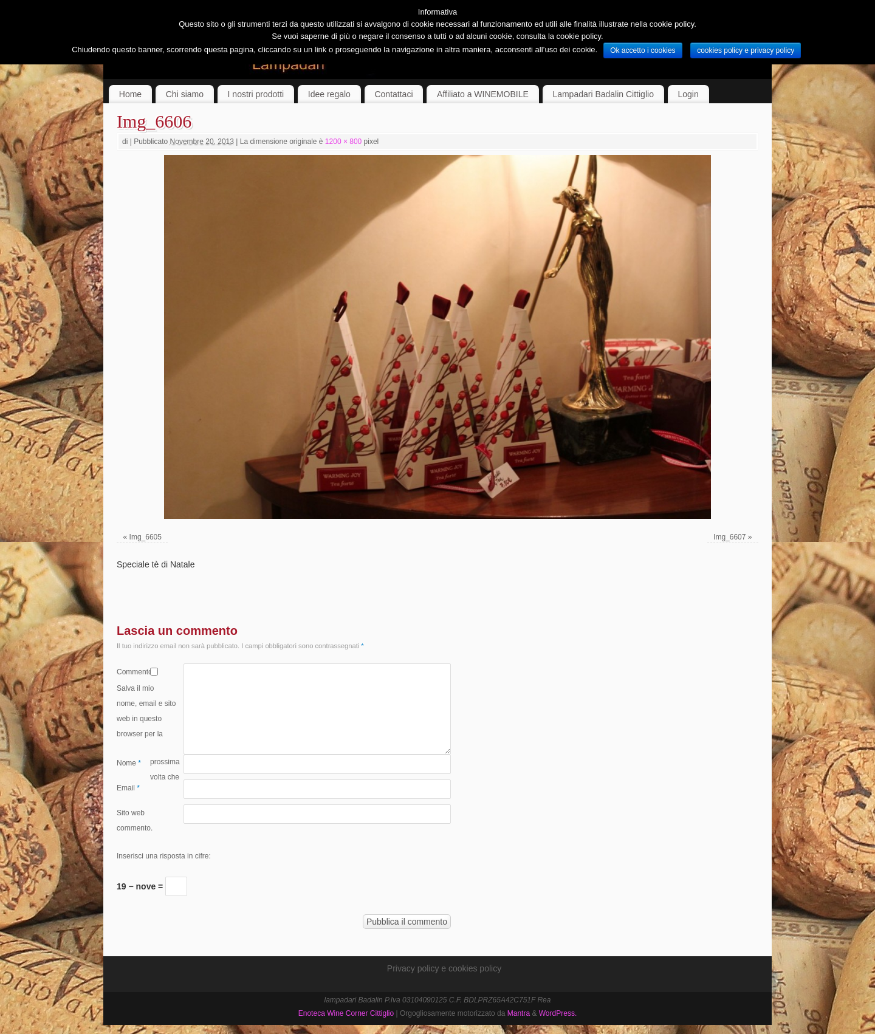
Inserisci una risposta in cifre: (164, 856)
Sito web (131, 813)
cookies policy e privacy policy (745, 50)
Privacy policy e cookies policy (444, 968)
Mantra (518, 1013)
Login (688, 94)
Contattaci (393, 94)
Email (128, 788)
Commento (133, 672)
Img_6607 (729, 537)
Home (130, 94)
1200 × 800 (343, 141)
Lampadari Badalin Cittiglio (603, 94)
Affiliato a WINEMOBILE (483, 94)
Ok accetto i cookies (642, 50)
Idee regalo (329, 94)
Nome (129, 763)
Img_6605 (145, 537)
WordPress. (558, 1013)
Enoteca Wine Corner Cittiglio (346, 1013)
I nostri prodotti (256, 94)
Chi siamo (185, 94)
